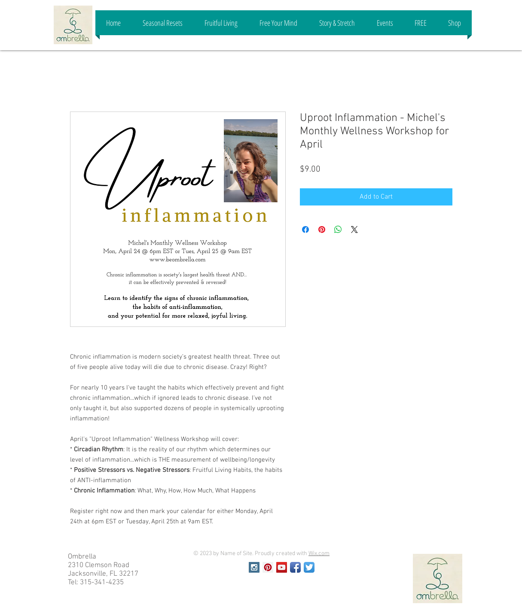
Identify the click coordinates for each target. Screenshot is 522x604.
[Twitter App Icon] (309, 567)
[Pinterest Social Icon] (268, 567)
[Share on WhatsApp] (338, 229)
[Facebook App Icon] (295, 567)
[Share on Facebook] (305, 229)
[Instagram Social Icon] (254, 567)
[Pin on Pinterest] (322, 229)
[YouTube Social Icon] (281, 567)
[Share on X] (354, 229)
